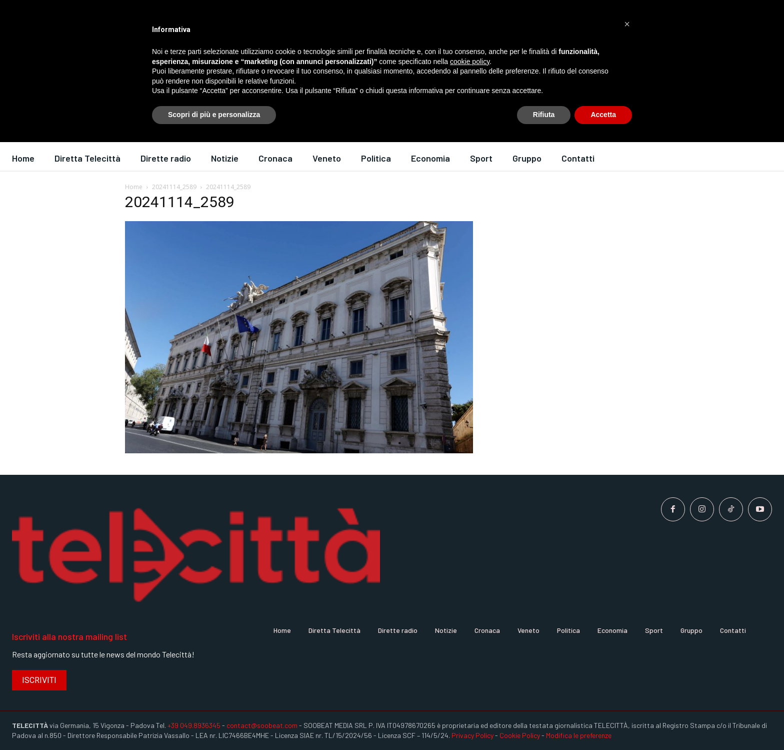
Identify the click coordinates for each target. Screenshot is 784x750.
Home (133, 187)
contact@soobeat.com (262, 725)
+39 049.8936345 (194, 725)
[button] (627, 24)
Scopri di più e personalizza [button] (214, 115)
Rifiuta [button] (544, 115)
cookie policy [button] (470, 62)
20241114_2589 (174, 187)
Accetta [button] (603, 115)
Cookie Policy (520, 735)
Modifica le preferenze (579, 735)
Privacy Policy (473, 735)
